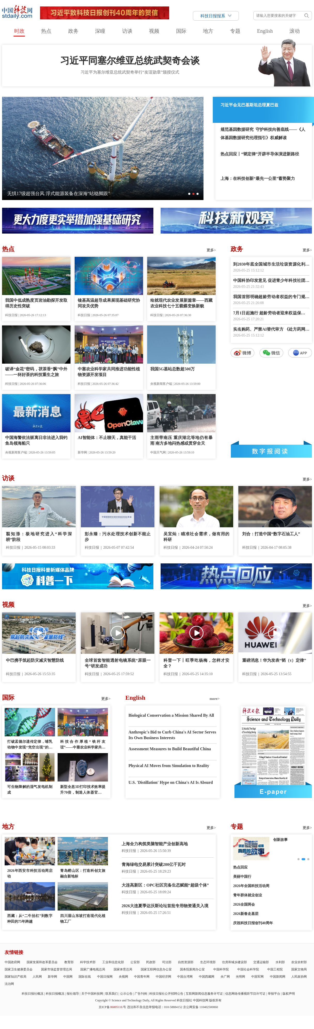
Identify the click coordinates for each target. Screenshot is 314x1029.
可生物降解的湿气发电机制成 (29, 789)
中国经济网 (163, 976)
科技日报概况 (55, 993)
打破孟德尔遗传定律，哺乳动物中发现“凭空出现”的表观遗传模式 (29, 745)
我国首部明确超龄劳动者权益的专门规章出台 (271, 297)
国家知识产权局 (15, 976)
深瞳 (100, 31)
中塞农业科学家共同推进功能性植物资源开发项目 (109, 372)
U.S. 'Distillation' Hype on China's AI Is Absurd (171, 782)
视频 (154, 31)
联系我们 (111, 993)
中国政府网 (12, 962)
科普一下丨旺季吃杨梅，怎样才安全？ (196, 663)
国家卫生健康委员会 (19, 969)
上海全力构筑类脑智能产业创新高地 (155, 844)
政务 (73, 31)
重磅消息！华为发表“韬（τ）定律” (274, 660)
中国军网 (257, 976)
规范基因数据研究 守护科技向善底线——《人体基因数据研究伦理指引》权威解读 (263, 133)
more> (215, 699)
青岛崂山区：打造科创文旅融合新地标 (82, 873)
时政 (19, 31)
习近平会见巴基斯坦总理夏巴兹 (249, 105)
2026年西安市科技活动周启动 (29, 873)
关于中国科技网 (92, 993)
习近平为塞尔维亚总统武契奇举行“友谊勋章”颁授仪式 (130, 72)
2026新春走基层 (245, 914)
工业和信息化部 (113, 962)
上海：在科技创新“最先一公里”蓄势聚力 (258, 178)
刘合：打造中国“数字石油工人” (271, 534)
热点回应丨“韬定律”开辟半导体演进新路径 (260, 154)
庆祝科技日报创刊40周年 (253, 923)
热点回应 (240, 867)
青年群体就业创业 (247, 895)
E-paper (273, 791)
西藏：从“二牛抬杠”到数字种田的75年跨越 (29, 918)
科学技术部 (88, 962)
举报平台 (274, 993)
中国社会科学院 (248, 969)
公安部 (135, 962)
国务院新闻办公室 (192, 969)
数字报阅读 (271, 451)
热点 (46, 31)
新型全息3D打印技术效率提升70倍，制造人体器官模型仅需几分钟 (82, 790)
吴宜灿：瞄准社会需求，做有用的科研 (196, 537)
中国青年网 (142, 976)
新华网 (52, 976)
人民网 (37, 976)
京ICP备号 (112, 1007)
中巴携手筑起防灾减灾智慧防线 (35, 660)
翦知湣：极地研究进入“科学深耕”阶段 (39, 537)
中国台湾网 (185, 976)
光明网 (240, 976)
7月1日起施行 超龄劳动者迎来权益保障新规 (271, 313)
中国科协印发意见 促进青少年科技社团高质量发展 (271, 281)
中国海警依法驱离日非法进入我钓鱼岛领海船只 (36, 440)
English (265, 31)
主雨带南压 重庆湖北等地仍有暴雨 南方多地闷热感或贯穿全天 (181, 440)
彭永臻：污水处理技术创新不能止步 (118, 537)
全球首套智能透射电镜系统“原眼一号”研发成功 (118, 663)
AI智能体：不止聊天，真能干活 (107, 437)
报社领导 (73, 993)
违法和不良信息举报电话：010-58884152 (154, 1007)
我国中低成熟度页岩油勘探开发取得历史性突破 (36, 303)
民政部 (150, 962)
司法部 (166, 962)
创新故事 (280, 840)
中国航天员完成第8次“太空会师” (40, 193)
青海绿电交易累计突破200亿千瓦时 (154, 864)
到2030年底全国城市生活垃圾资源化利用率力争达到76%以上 (271, 264)
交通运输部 (261, 962)
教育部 (69, 962)
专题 (235, 31)
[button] (189, 194)
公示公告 (126, 993)
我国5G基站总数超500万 (172, 369)
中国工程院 (275, 969)
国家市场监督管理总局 (56, 969)
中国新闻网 (277, 976)
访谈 (127, 31)
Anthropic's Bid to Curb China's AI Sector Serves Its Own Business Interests (172, 735)
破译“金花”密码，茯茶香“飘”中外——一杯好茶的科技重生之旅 (36, 372)
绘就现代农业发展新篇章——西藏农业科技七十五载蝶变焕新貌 (181, 303)
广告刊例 (141, 993)
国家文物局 (299, 969)
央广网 (225, 976)
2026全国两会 (244, 904)
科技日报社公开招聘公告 (166, 993)
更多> (211, 250)
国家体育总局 (123, 969)
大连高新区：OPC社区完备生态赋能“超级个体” (165, 885)
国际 (181, 31)
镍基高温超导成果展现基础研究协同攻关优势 (109, 303)
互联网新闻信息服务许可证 (204, 993)
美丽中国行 (242, 877)
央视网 (123, 976)
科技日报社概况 (32, 993)
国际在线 (84, 976)
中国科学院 (221, 969)
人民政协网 (299, 976)
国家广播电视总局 (92, 969)
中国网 (68, 976)
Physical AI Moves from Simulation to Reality (169, 765)
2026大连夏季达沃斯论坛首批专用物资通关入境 (165, 906)
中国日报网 (105, 976)
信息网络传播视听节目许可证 (245, 993)
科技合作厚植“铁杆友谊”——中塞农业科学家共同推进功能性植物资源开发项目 (82, 745)
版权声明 (288, 993)
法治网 (9, 984)
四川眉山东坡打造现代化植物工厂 (82, 918)
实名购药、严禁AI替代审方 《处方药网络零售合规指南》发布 (271, 329)
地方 (208, 31)
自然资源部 (185, 962)
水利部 (280, 962)
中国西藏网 (206, 976)
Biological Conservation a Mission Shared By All (171, 715)
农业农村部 (299, 962)
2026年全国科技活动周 (251, 886)
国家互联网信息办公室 (156, 969)
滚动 (294, 31)
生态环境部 (208, 962)
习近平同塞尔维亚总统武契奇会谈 (130, 60)
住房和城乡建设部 (234, 962)
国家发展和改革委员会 (42, 962)
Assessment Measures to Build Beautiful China (170, 749)
